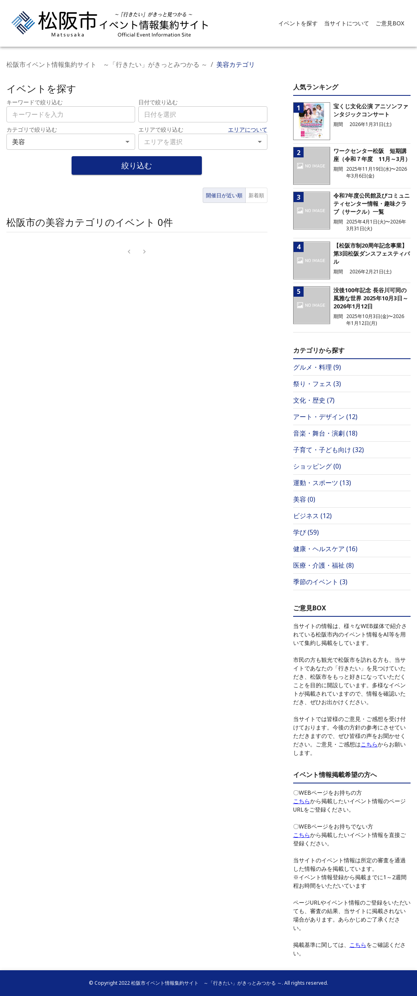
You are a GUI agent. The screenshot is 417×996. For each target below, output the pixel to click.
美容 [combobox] (18, 141)
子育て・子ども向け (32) (328, 449)
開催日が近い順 (224, 195)
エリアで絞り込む (160, 129)
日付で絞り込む (158, 102)
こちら (369, 744)
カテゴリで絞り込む (31, 129)
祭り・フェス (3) (317, 383)
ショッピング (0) (317, 466)
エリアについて (247, 129)
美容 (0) (304, 499)
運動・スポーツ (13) (322, 482)
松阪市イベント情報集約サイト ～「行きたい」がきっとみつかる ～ (106, 64)
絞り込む (136, 165)
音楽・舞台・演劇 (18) (325, 433)
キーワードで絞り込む (34, 102)
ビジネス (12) (312, 515)
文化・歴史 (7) (314, 400)
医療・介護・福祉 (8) (323, 565)
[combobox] (202, 114)
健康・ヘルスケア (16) (325, 548)
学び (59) (306, 532)
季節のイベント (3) (320, 581)
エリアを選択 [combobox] (163, 141)
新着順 (256, 195)
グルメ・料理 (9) (317, 367)
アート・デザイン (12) (325, 416)
